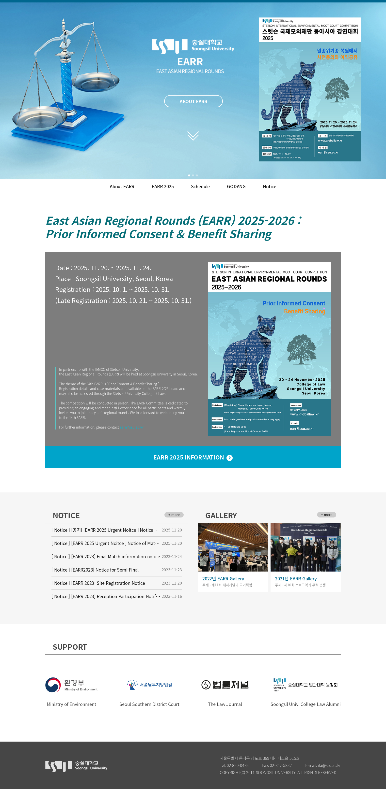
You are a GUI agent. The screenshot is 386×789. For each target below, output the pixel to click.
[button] (189, 175)
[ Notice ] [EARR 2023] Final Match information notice (116, 556)
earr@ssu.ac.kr (131, 427)
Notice (269, 186)
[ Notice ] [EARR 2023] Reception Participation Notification (116, 596)
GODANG (236, 186)
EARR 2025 (163, 186)
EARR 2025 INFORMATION (188, 457)
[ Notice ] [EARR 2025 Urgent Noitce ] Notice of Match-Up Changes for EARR (116, 543)
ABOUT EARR (193, 101)
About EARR (122, 186)
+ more (173, 514)
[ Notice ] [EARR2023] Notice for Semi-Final (116, 569)
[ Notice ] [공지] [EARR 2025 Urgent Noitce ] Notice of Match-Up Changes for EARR (116, 529)
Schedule (200, 186)
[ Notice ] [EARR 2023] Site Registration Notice (116, 582)
